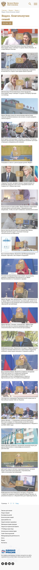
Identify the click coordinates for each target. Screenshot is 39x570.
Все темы (7, 23)
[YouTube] (9, 563)
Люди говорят (5, 513)
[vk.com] (6, 563)
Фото (2, 538)
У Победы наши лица (7, 529)
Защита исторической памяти (10, 526)
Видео (3, 540)
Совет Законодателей (7, 533)
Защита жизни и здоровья (8, 522)
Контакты (4, 542)
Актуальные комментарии (9, 531)
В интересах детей (6, 515)
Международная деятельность (10, 535)
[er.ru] (12, 563)
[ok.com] (2, 563)
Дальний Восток (6, 519)
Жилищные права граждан (9, 524)
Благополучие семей (7, 517)
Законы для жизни (6, 510)
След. (17, 503)
